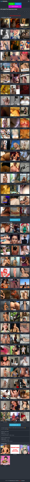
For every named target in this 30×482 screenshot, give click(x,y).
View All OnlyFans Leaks (15, 424)
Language (23, 480)
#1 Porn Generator (15, 6)
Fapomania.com (12, 480)
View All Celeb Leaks (15, 219)
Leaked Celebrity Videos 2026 (15, 15)
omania (3, 1)
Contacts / (18, 480)
